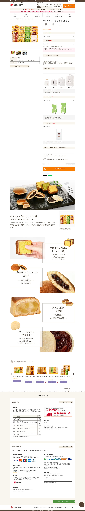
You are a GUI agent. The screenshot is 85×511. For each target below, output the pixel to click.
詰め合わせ (22, 18)
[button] (11, 374)
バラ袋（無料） (48, 97)
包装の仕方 (47, 33)
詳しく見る (65, 402)
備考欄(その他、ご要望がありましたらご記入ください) (54, 147)
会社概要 (35, 507)
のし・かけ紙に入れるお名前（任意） (51, 55)
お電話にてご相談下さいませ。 (58, 11)
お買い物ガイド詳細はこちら (64, 501)
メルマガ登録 (65, 507)
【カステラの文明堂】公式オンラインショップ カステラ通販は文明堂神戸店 (23, 0)
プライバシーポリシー (42, 507)
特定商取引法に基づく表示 (51, 507)
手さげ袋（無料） (48, 68)
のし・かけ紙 (47, 40)
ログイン (72, 1)
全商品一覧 (15, 16)
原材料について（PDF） (20, 66)
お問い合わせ (59, 507)
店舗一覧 (69, 16)
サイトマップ (70, 507)
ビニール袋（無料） (49, 123)
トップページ (12, 18)
